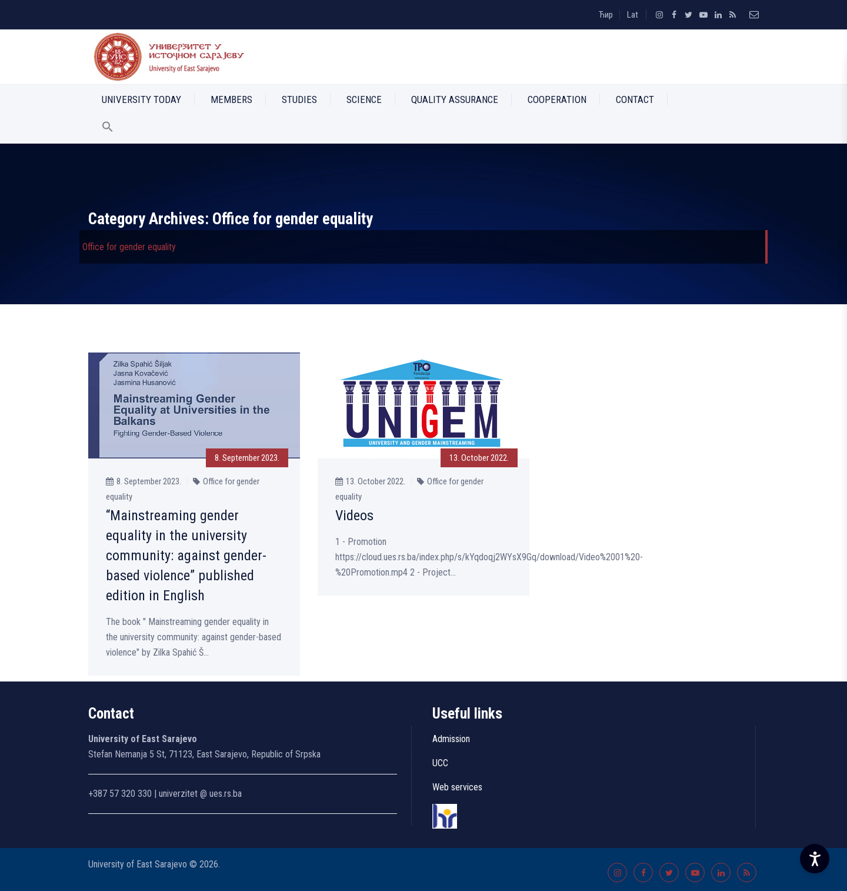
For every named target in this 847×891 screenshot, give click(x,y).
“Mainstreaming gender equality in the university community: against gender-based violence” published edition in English (186, 555)
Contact (635, 99)
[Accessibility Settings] (814, 858)
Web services (457, 787)
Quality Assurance (454, 99)
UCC (440, 763)
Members (231, 99)
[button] (107, 129)
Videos (354, 515)
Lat (632, 14)
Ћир (606, 14)
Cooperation (557, 99)
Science (364, 99)
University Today (141, 99)
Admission (451, 738)
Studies (299, 99)
